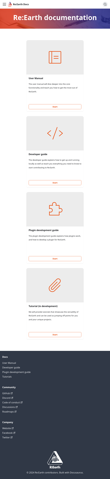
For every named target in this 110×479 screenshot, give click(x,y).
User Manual (9, 362)
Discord (7, 397)
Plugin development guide (16, 372)
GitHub (7, 393)
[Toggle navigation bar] (4, 4)
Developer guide (11, 367)
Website (7, 428)
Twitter (7, 437)
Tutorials (7, 376)
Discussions (9, 407)
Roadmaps (9, 411)
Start (55, 106)
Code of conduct (12, 402)
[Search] (105, 4)
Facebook (8, 432)
